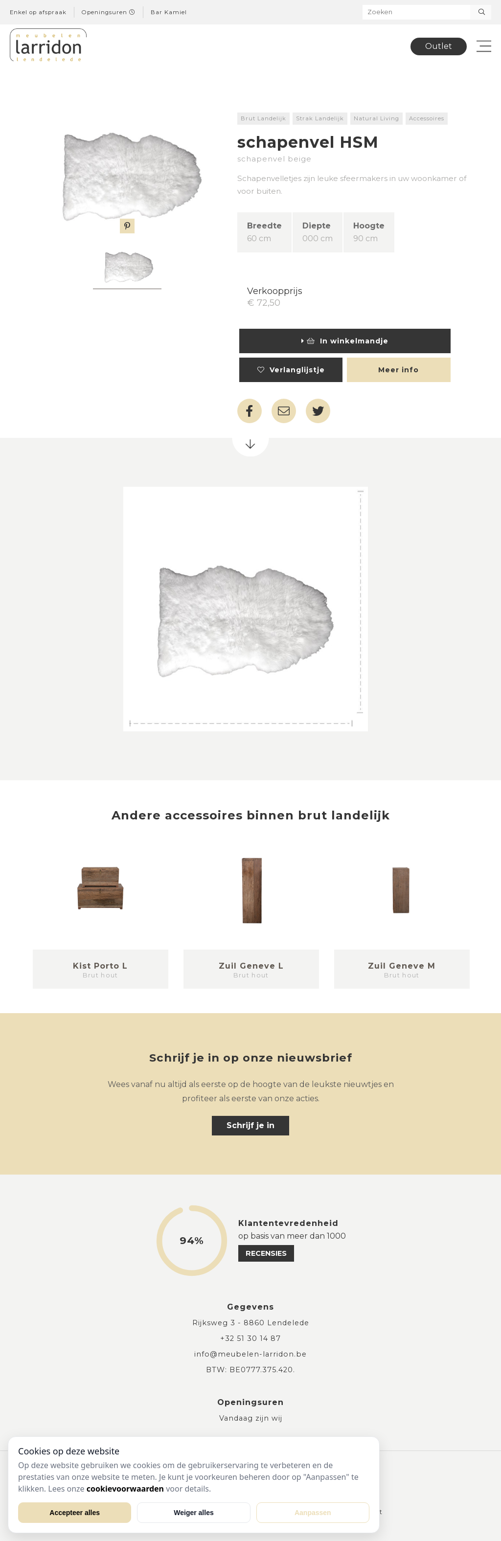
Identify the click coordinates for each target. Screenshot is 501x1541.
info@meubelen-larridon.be (250, 1354)
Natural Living (376, 118)
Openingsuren (109, 12)
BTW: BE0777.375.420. (250, 1369)
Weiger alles (193, 1513)
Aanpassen (313, 1513)
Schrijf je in (250, 1125)
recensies (266, 1253)
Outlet (438, 46)
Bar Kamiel (169, 12)
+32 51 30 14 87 (250, 1338)
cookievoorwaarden (125, 1488)
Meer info (398, 369)
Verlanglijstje (291, 369)
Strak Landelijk (320, 118)
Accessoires (426, 118)
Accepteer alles (74, 1513)
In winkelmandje (344, 341)
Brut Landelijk (263, 118)
